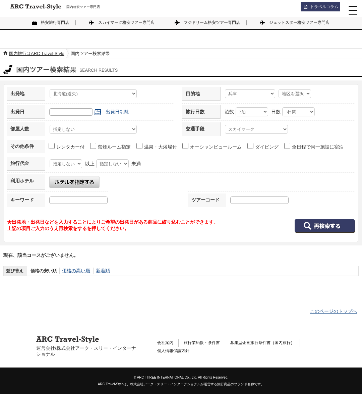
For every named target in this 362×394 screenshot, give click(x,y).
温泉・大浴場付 (157, 146)
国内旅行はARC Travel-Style (36, 53)
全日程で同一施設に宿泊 (314, 146)
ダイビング (263, 146)
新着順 (100, 270)
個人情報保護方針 (176, 351)
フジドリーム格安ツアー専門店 (212, 22)
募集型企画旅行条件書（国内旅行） (276, 342)
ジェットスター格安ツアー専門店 (299, 22)
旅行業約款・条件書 (207, 342)
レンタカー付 (66, 146)
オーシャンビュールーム (212, 146)
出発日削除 (117, 111)
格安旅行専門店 (55, 22)
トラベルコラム (320, 8)
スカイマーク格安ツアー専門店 (126, 22)
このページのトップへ (333, 311)
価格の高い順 (75, 270)
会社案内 (166, 342)
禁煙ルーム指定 (111, 146)
